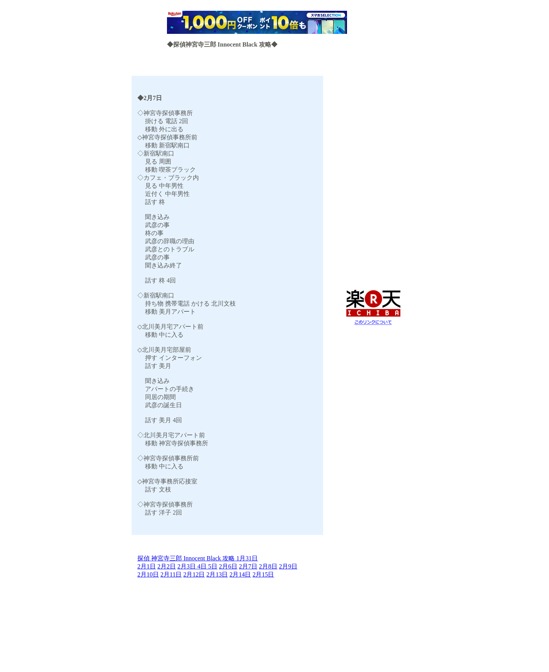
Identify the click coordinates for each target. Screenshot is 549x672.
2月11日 (171, 574)
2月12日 (194, 574)
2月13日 (217, 574)
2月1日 (146, 566)
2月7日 (248, 566)
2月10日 (148, 574)
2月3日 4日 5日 (197, 566)
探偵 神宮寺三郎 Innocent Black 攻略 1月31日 (197, 558)
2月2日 (166, 566)
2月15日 (263, 574)
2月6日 (228, 566)
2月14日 (240, 574)
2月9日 (288, 566)
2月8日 (268, 566)
